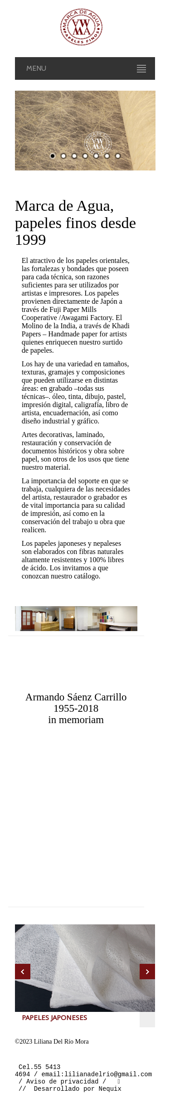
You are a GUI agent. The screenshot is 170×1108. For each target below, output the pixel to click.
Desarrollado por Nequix (77, 1093)
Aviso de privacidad (62, 1085)
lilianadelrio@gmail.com (108, 1076)
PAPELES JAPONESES (54, 1019)
